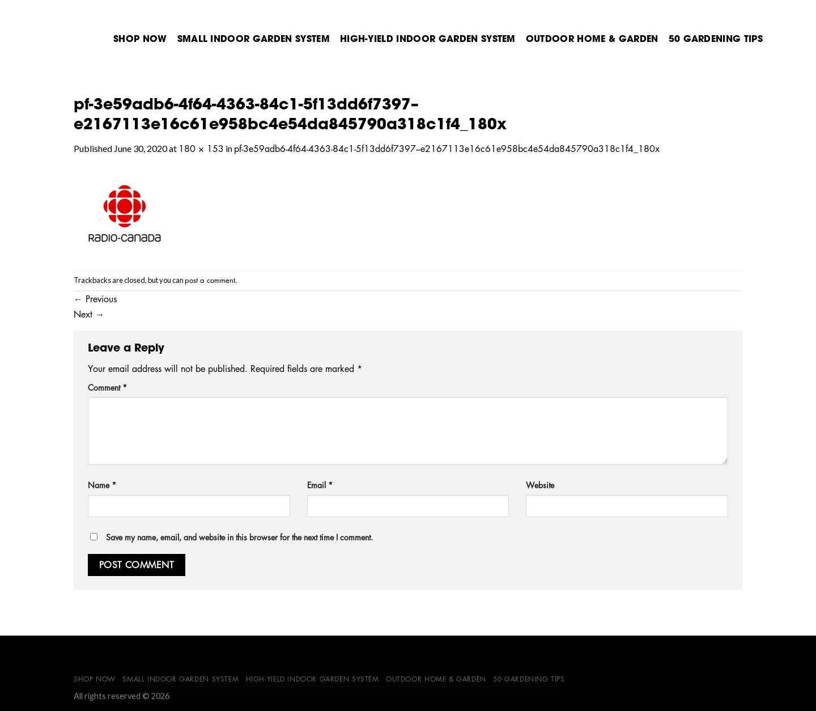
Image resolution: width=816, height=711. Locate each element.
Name (102, 484)
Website (540, 484)
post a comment (210, 279)
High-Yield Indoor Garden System (428, 38)
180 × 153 (201, 148)
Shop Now (140, 38)
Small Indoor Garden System (253, 38)
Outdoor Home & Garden (592, 38)
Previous (95, 299)
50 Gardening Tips (716, 38)
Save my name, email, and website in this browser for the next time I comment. (239, 537)
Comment (107, 387)
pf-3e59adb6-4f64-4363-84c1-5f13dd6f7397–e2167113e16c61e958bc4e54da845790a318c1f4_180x (447, 148)
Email (320, 484)
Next (89, 314)
